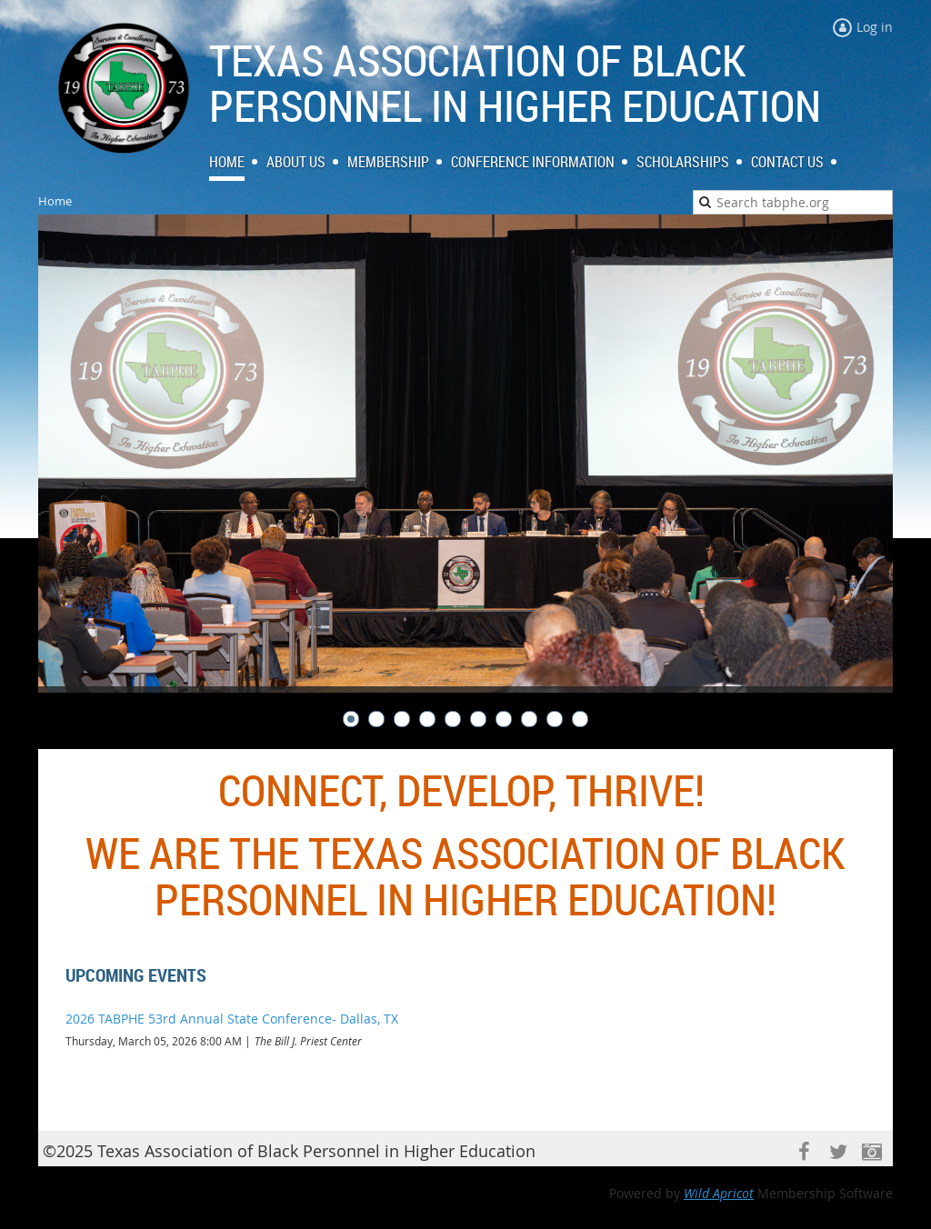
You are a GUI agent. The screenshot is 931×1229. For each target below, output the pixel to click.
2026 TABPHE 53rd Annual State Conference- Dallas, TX (231, 1018)
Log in (874, 26)
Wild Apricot (719, 1193)
